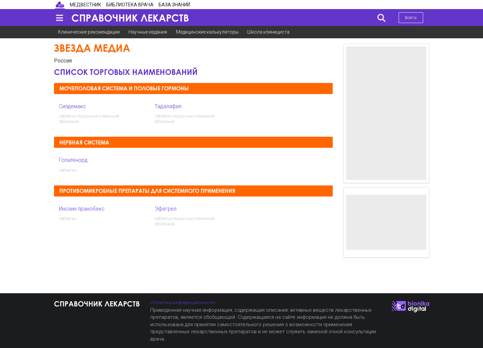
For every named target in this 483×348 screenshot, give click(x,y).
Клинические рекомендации (89, 32)
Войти (411, 17)
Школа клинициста (268, 32)
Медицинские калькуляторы (207, 32)
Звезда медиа (92, 48)
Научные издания (147, 32)
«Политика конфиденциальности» (183, 302)
